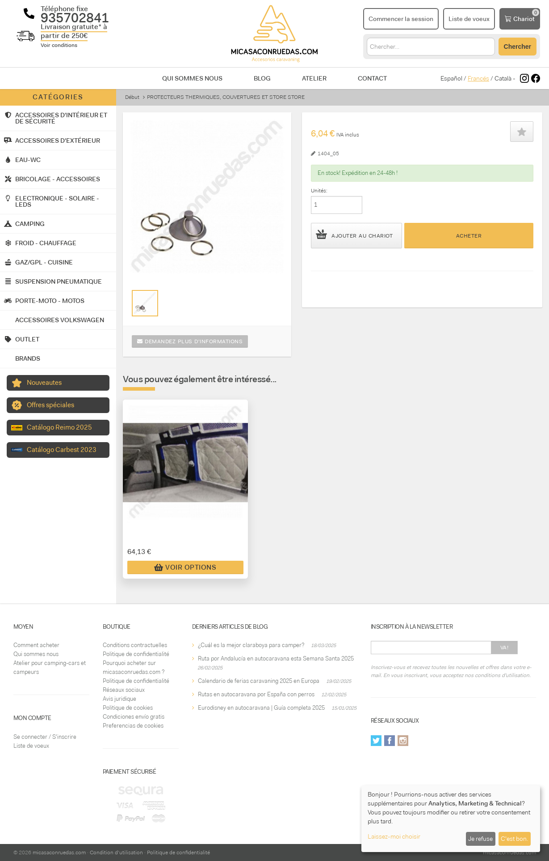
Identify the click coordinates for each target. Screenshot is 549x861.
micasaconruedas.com (59, 852)
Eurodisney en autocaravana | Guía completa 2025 (261, 708)
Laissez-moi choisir (394, 836)
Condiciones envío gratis (133, 716)
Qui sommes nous (192, 78)
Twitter (376, 740)
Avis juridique (119, 699)
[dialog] (450, 818)
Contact (372, 78)
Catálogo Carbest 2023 (61, 449)
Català (503, 78)
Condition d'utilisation (116, 852)
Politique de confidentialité (136, 654)
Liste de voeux (31, 746)
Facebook (389, 740)
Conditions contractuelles (135, 645)
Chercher (517, 46)
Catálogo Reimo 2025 (59, 427)
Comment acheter (36, 645)
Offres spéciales (50, 405)
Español (451, 78)
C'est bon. (514, 839)
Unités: (319, 190)
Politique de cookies (128, 708)
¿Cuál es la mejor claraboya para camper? (251, 645)
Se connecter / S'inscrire (44, 737)
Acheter (469, 235)
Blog (262, 78)
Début (132, 97)
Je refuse (480, 839)
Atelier (314, 78)
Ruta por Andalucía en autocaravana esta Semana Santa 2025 (276, 658)
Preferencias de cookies (133, 725)
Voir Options (185, 567)
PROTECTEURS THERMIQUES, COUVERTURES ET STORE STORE (226, 97)
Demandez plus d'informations (190, 341)
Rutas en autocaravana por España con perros (256, 694)
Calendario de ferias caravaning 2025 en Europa (258, 681)
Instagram (403, 740)
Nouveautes (44, 382)
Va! (504, 647)
